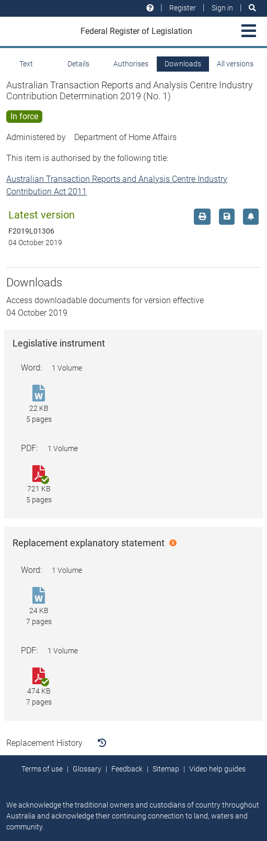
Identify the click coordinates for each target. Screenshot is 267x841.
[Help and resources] (150, 8)
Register (182, 8)
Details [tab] (78, 64)
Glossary (87, 769)
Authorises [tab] (130, 64)
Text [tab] (26, 64)
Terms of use (42, 769)
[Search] (252, 8)
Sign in (222, 8)
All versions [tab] (235, 64)
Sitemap (166, 769)
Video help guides (217, 769)
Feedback (127, 769)
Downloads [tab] (183, 64)
